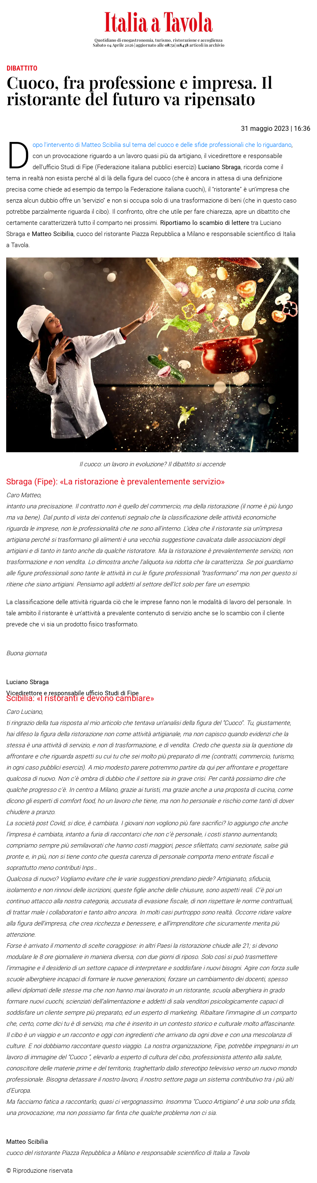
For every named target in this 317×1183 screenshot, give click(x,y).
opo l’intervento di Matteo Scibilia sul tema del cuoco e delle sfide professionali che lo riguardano (162, 145)
